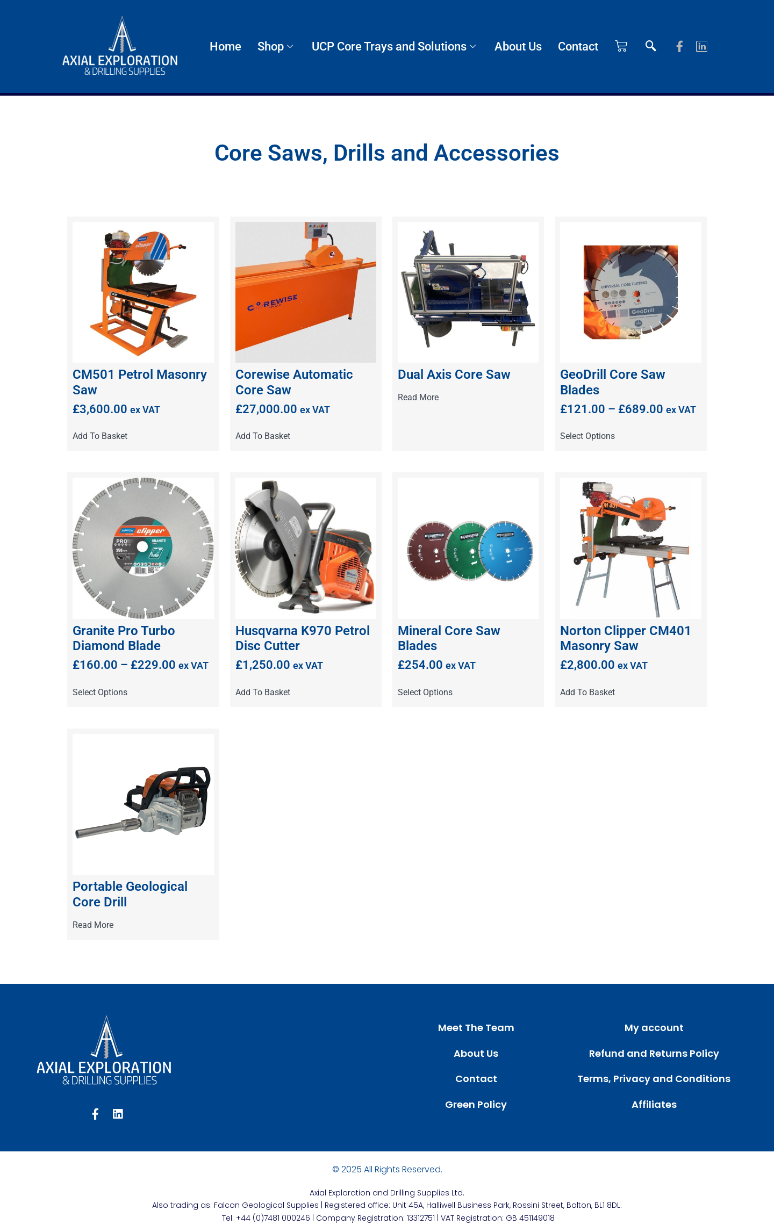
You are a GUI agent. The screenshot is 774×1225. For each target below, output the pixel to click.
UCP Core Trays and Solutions (395, 46)
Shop (276, 46)
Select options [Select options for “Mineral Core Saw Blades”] (425, 692)
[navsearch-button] (651, 46)
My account (654, 1027)
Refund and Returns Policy (654, 1053)
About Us (518, 46)
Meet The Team (476, 1027)
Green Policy (476, 1104)
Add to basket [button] (100, 436)
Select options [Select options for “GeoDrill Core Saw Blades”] (587, 436)
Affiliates (654, 1104)
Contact (578, 46)
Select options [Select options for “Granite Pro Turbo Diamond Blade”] (100, 692)
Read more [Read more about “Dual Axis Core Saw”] (418, 397)
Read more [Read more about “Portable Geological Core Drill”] (93, 925)
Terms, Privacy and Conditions (653, 1078)
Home (225, 46)
